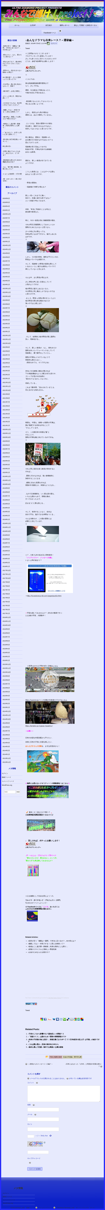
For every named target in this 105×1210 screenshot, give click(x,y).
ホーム (16, 25)
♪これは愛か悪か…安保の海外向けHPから (43, 1044)
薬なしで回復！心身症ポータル (85, 25)
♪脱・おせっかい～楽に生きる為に (12, 180)
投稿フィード (6, 777)
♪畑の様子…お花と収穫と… (12, 91)
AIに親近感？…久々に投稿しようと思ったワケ (12, 78)
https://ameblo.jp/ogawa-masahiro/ (39, 726)
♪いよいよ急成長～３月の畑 (12, 174)
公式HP (33, 25)
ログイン (5, 773)
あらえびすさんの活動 (33, 746)
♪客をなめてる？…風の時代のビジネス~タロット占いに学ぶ (12, 63)
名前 (35, 1105)
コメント (37, 1083)
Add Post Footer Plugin (54, 997)
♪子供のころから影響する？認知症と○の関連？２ (46, 1034)
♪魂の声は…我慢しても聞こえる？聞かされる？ (12, 118)
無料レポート (65, 25)
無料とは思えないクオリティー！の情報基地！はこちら (47, 783)
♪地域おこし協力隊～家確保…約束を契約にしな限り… (48, 946)
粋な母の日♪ (7, 146)
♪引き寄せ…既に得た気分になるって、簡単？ (12, 85)
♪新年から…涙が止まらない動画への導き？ (12, 71)
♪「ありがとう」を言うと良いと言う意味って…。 (12, 133)
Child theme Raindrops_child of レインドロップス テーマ (75, 1208)
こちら (55, 666)
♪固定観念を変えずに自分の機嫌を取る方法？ (12, 161)
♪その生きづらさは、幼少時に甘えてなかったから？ (12, 104)
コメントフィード (8, 781)
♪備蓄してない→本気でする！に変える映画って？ (46, 944)
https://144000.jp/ (32, 700)
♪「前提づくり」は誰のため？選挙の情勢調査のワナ (47, 1036)
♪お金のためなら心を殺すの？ (39, 952)
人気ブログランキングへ (33, 71)
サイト (29, 1124)
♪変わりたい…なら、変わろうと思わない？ (12, 56)
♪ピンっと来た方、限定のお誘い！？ (12, 97)
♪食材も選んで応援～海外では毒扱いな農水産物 (45, 1047)
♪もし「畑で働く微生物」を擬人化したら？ (12, 168)
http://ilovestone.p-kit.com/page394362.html (44, 596)
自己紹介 (48, 25)
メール (36, 1114)
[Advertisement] (45, 977)
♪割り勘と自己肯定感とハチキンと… (12, 140)
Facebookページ (50, 33)
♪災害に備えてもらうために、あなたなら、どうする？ (11, 153)
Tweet (27, 48)
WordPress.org (7, 785)
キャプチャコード (33, 1158)
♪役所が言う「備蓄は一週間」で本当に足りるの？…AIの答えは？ (52, 941)
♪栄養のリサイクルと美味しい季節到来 (42, 949)
